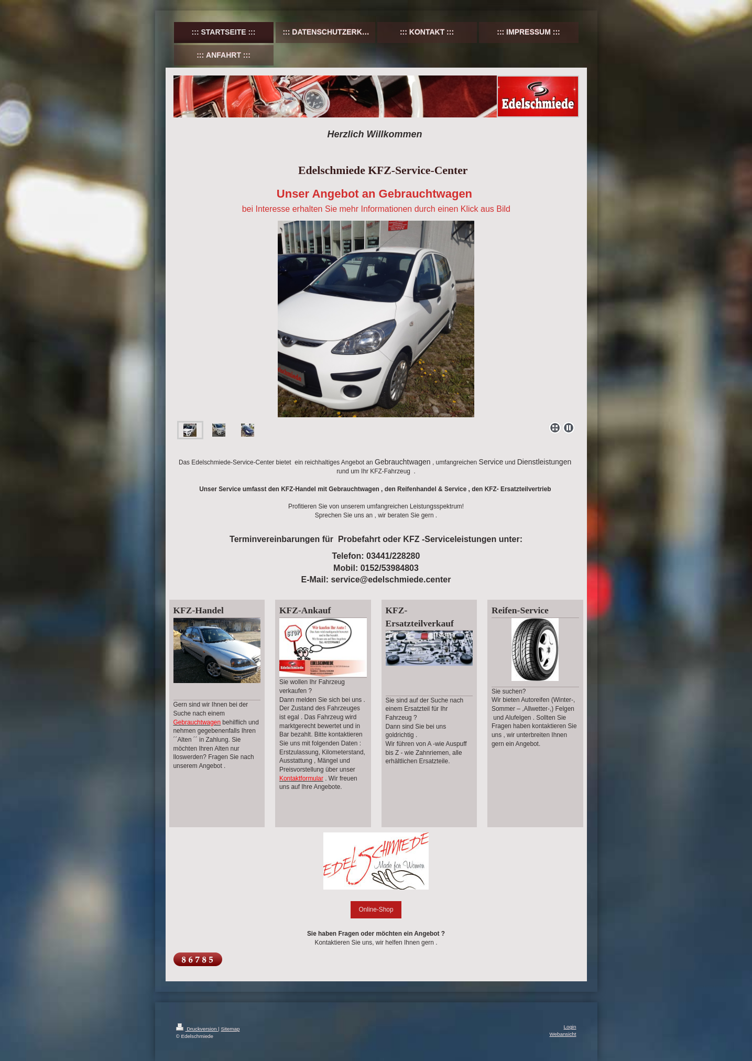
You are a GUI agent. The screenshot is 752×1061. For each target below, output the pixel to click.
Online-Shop (375, 909)
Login (570, 1027)
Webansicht (562, 1034)
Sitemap (230, 1029)
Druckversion (197, 1029)
